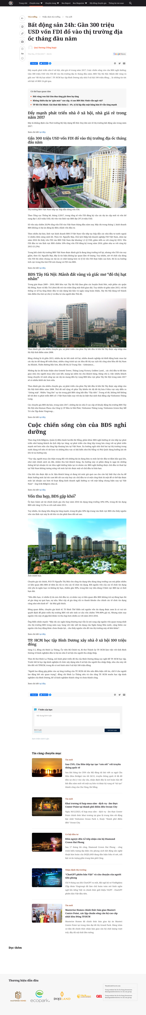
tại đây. (42, 132)
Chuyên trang (52, 3)
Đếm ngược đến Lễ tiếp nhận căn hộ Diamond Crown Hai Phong (90, 840)
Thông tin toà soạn (116, 3)
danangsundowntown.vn (113, 992)
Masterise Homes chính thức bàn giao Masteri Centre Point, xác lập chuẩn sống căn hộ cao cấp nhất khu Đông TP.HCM (91, 913)
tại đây (42, 268)
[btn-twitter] (119, 63)
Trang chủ (23, 3)
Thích (43, 63)
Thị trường (32, 17)
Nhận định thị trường (51, 17)
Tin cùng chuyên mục (46, 753)
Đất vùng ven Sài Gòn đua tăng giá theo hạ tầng (56, 96)
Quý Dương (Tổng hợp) (45, 47)
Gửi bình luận (112, 730)
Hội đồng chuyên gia (98, 3)
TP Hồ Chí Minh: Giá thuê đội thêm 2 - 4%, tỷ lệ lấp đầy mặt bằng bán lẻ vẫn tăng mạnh (75, 104)
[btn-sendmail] (124, 63)
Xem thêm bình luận (40, 739)
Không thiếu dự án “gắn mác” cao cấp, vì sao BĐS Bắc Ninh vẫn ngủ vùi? (68, 100)
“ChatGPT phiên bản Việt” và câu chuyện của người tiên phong (93, 876)
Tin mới (68, 17)
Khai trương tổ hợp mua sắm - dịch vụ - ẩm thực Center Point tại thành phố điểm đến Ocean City (91, 805)
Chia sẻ (34, 63)
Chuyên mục (36, 3)
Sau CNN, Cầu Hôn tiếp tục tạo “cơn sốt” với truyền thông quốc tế (93, 766)
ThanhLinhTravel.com (112, 986)
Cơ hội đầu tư (71, 834)
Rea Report (66, 3)
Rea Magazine (80, 3)
